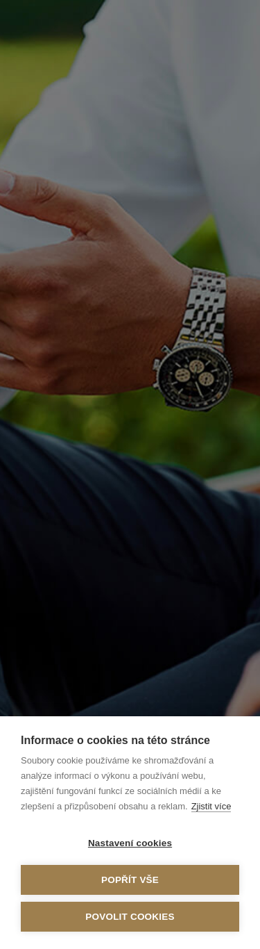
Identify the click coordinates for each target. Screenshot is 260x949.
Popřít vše (130, 880)
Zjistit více (211, 806)
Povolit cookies (129, 916)
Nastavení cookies (130, 843)
